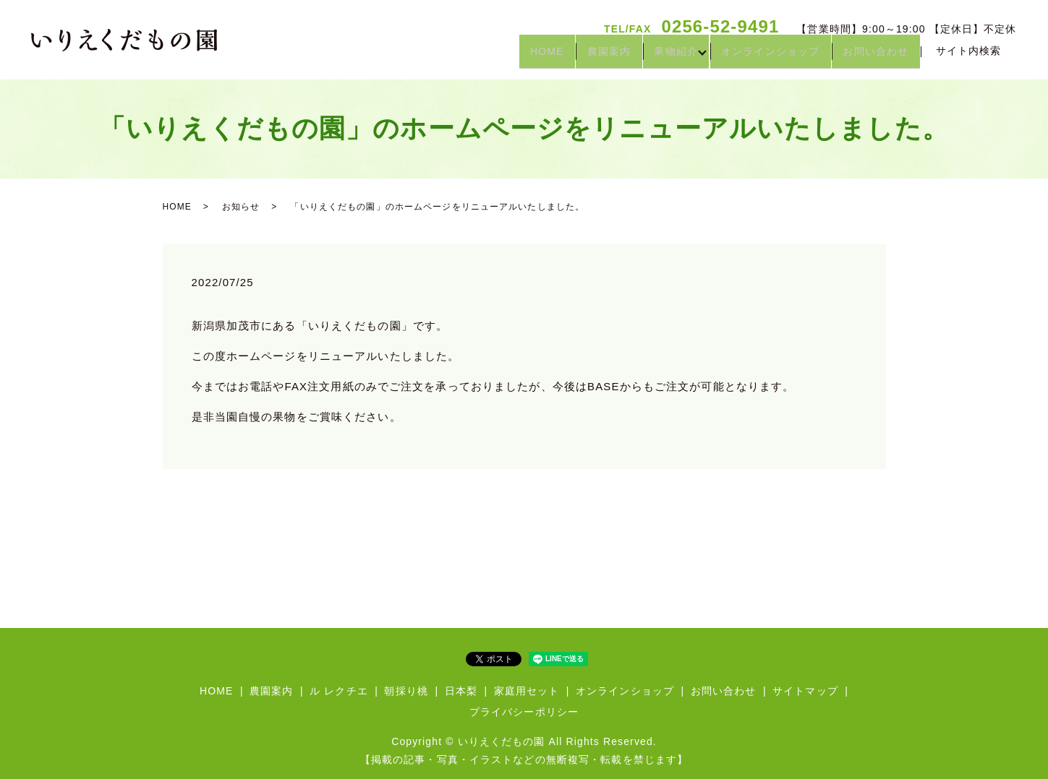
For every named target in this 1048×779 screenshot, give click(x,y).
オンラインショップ (759, 56)
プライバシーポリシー (524, 712)
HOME (511, 56)
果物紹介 (656, 56)
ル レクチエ (339, 691)
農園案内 (581, 56)
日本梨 (461, 691)
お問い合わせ (872, 56)
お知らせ (241, 207)
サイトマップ (805, 691)
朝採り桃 (405, 691)
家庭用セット (527, 691)
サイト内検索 (969, 56)
